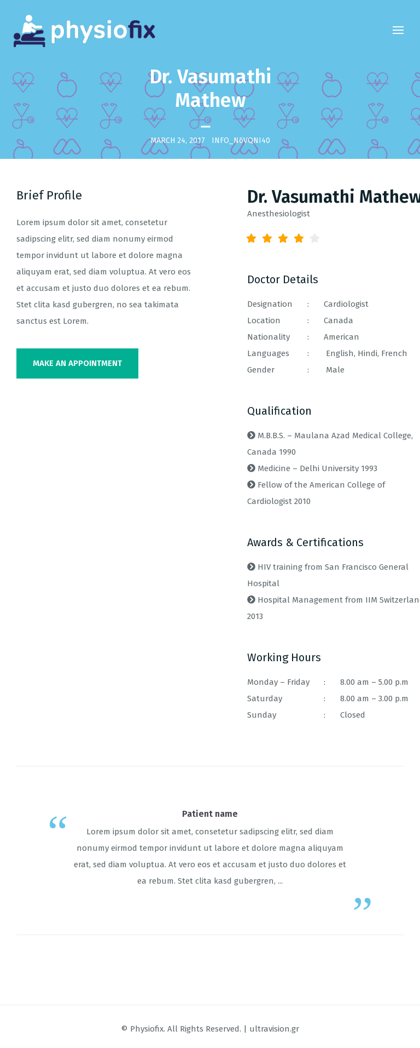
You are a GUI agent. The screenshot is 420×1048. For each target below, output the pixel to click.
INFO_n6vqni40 (241, 140)
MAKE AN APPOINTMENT (77, 363)
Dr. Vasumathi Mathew (210, 88)
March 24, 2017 (177, 140)
